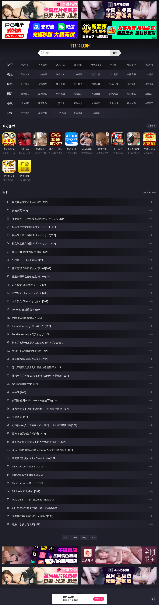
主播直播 (131, 74)
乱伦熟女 (131, 84)
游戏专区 (78, 64)
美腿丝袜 (95, 93)
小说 (10, 103)
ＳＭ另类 (149, 74)
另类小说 (113, 103)
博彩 (10, 65)
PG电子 (25, 64)
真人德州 (42, 64)
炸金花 (113, 64)
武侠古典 (78, 103)
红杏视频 (78, 112)
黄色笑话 (131, 103)
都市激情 (25, 103)
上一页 (75, 537)
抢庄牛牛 (149, 64)
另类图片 (149, 93)
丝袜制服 (113, 74)
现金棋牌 (131, 64)
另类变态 (149, 84)
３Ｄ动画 (78, 74)
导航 (10, 113)
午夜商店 (25, 112)
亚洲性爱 (25, 84)
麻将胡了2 (96, 64)
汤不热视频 (60, 112)
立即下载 (99, 599)
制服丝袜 (95, 84)
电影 (10, 84)
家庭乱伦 (42, 103)
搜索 (115, 52)
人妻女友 (60, 103)
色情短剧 (95, 112)
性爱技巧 (149, 103)
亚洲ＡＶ (25, 74)
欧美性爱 (78, 84)
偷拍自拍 (42, 84)
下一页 (84, 537)
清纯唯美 (113, 93)
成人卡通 (60, 84)
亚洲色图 (42, 93)
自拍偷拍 (42, 74)
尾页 (93, 537)
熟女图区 (131, 93)
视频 (10, 74)
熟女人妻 (95, 74)
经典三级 (113, 84)
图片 (10, 93)
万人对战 (60, 64)
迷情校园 (95, 103)
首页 (65, 537)
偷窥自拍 (25, 93)
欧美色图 (60, 93)
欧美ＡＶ (60, 74)
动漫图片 (78, 93)
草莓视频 (42, 112)
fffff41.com (79, 46)
